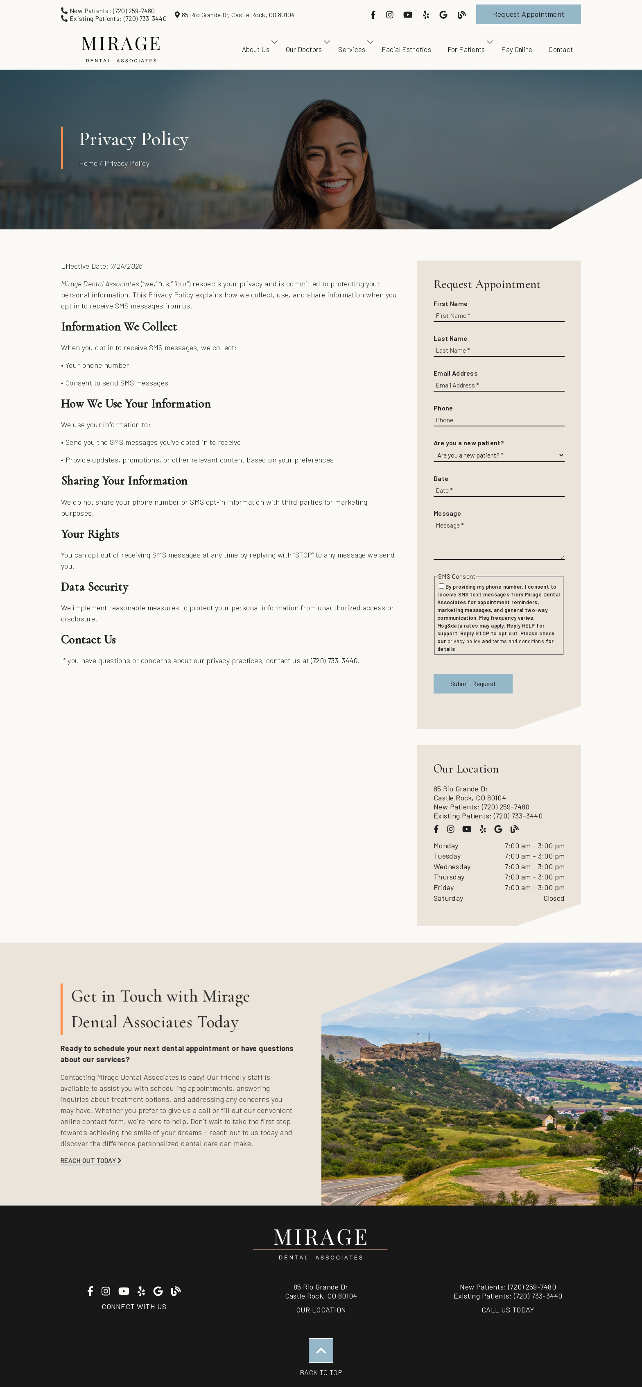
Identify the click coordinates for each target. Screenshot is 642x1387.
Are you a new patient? (469, 442)
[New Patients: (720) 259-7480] (108, 10)
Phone (443, 408)
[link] (374, 14)
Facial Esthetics (406, 49)
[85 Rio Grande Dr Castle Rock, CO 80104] (499, 793)
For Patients (466, 49)
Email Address (456, 373)
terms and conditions (518, 641)
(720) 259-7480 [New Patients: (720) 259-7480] (508, 1286)
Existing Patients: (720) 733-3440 (488, 815)
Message (447, 513)
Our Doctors (304, 49)
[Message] (499, 539)
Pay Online (516, 49)
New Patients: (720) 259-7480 (482, 806)
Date (441, 478)
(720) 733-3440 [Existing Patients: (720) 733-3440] (508, 1295)
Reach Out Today (73, 1160)
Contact (561, 49)
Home (88, 163)
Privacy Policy (126, 163)
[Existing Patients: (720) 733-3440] (114, 18)
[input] (499, 315)
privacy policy (464, 641)
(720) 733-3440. (335, 660)
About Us (256, 49)
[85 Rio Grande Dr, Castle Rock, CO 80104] (235, 14)
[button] (528, 14)
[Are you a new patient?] (499, 455)
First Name (451, 303)
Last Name (450, 338)
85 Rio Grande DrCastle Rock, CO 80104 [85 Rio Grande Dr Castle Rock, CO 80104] (321, 1291)
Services (351, 49)
